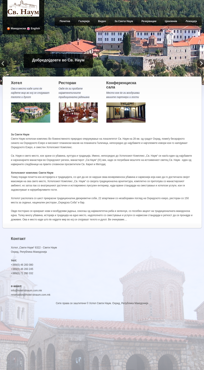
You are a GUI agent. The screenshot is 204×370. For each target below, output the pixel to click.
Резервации (149, 21)
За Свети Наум (124, 21)
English (33, 28)
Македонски (16, 28)
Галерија (84, 21)
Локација (191, 21)
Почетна (65, 21)
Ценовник (171, 21)
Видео (102, 21)
